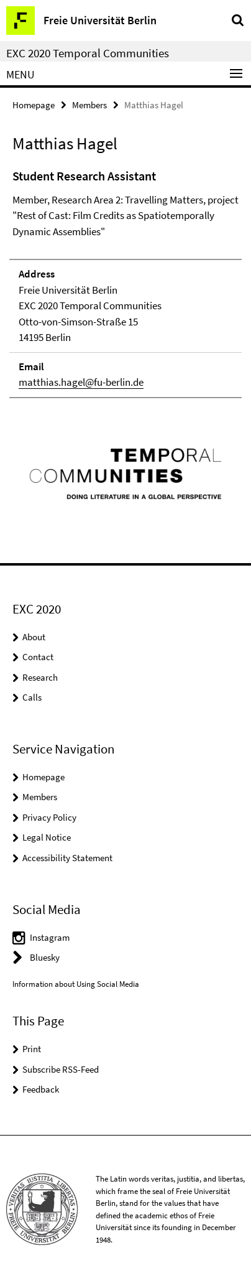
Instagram (50, 937)
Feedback (40, 1089)
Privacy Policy (49, 817)
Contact (37, 657)
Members (89, 105)
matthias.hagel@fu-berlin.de (81, 382)
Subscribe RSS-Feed (60, 1069)
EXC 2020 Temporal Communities (87, 52)
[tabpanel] (125, 282)
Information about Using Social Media (75, 984)
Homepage (33, 105)
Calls (32, 697)
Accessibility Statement (67, 858)
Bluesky (45, 957)
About (33, 637)
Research (40, 677)
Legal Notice (46, 837)
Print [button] (31, 1049)
